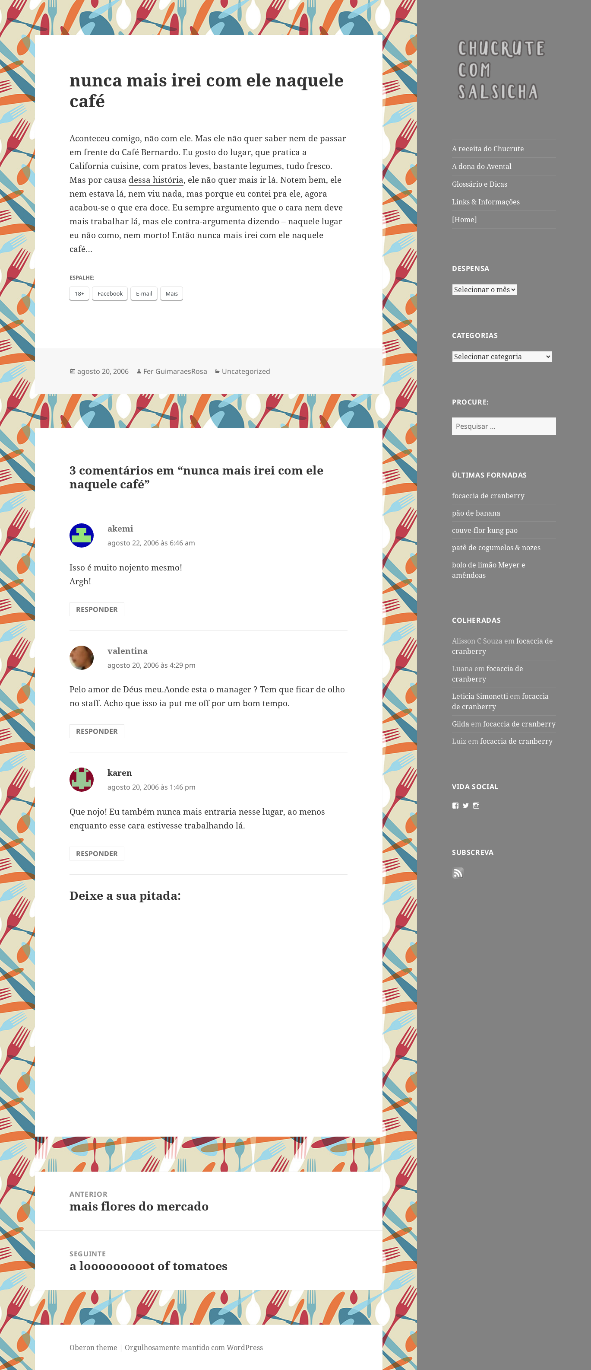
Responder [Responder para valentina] (97, 731)
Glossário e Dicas (479, 184)
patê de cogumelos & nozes (496, 547)
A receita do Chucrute (488, 148)
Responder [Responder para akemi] (97, 609)
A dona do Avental (482, 166)
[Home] (464, 219)
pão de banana (476, 513)
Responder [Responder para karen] (97, 853)
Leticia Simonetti (480, 696)
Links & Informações (486, 202)
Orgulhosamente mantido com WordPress (194, 1347)
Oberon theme (93, 1347)
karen (119, 772)
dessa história (156, 179)
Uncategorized (246, 371)
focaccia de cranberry (488, 495)
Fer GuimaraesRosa (175, 371)
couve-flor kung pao (485, 530)
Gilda (460, 724)
